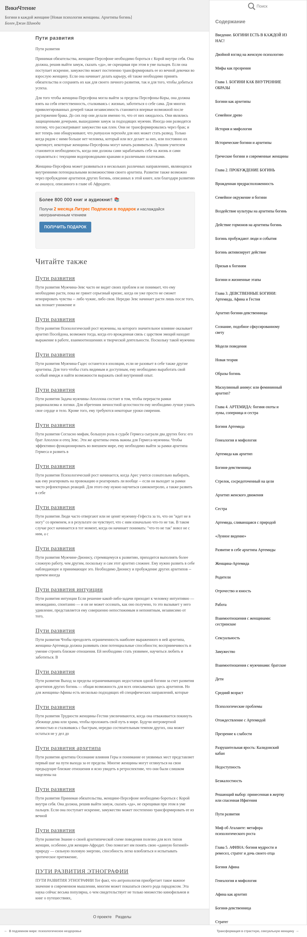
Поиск (257, 6)
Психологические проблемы (238, 706)
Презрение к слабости (233, 734)
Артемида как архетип (233, 454)
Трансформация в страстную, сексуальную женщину (255, 931)
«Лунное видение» (230, 536)
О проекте (102, 917)
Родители (223, 577)
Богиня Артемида (230, 426)
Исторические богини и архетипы (243, 142)
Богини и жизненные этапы (238, 280)
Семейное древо (228, 115)
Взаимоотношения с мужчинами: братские (250, 665)
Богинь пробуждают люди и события (245, 238)
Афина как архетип (231, 894)
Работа (221, 604)
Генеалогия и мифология (236, 440)
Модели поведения (231, 346)
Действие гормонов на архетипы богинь (248, 225)
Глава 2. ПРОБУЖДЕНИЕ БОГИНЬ (245, 170)
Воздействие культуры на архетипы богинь (251, 211)
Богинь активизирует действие (240, 252)
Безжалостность (228, 781)
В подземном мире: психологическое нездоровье (45, 931)
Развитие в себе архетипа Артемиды (245, 550)
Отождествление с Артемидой (240, 720)
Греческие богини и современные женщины (251, 156)
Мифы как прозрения (233, 68)
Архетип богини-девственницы (241, 313)
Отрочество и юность (233, 591)
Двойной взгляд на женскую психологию (249, 54)
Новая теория (226, 360)
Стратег (221, 922)
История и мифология (233, 129)
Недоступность (228, 767)
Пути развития (227, 814)
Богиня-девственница (233, 467)
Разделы (123, 917)
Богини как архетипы (233, 101)
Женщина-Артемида (232, 563)
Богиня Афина (227, 867)
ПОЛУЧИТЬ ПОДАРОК (65, 227)
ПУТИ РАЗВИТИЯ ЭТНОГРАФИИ (82, 871)
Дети (219, 679)
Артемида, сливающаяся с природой (245, 522)
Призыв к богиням (230, 266)
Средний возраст (229, 693)
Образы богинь (227, 373)
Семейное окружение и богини (241, 197)
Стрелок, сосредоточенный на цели (244, 481)
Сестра (221, 509)
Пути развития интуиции (69, 589)
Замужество (225, 651)
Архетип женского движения (239, 495)
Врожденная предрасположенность (244, 184)
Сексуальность (227, 638)
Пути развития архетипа (68, 748)
